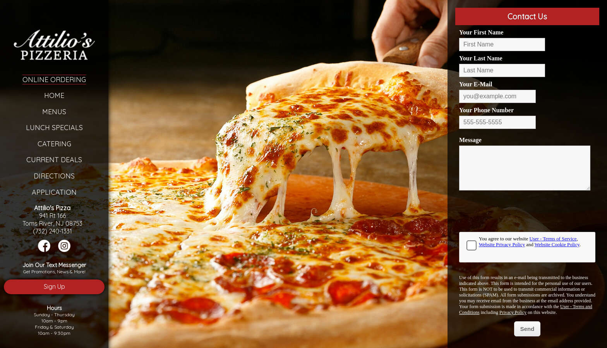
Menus (54, 111)
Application (54, 192)
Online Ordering (54, 79)
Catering (54, 143)
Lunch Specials (54, 127)
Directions (54, 175)
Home (54, 95)
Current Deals (54, 159)
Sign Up (54, 286)
